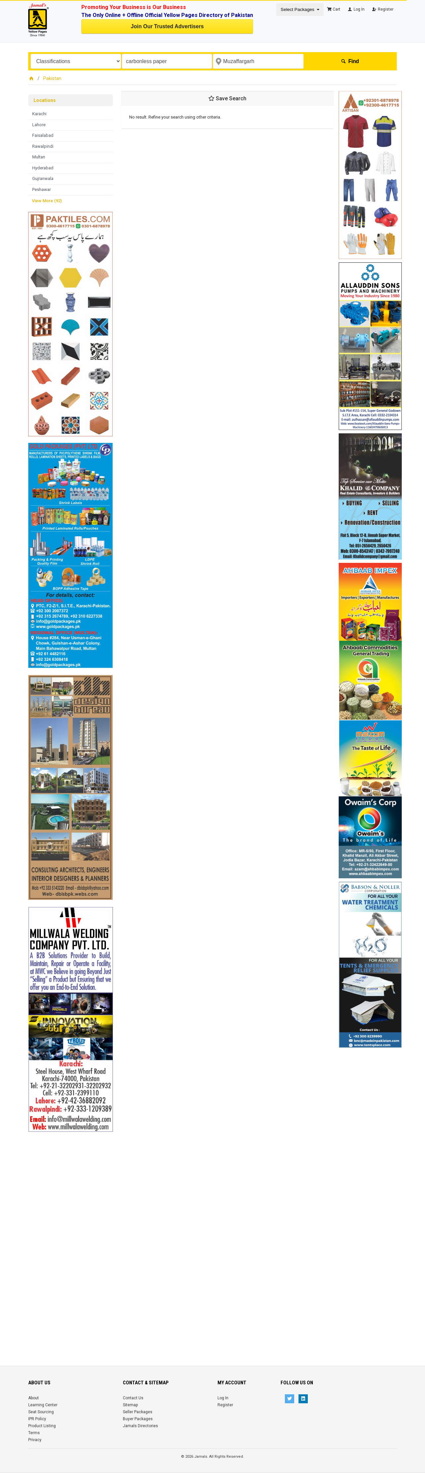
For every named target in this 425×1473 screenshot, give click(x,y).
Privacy (35, 1439)
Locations (45, 100)
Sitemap (130, 1405)
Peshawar (41, 189)
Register (382, 9)
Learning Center (42, 1405)
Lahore (38, 124)
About (33, 1398)
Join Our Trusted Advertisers (167, 26)
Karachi (39, 113)
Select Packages (298, 9)
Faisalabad (42, 135)
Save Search (227, 98)
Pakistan (52, 78)
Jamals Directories (140, 1426)
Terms (34, 1432)
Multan (38, 156)
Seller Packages (137, 1412)
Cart (333, 9)
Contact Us (133, 1398)
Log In (356, 9)
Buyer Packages (138, 1419)
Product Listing (42, 1426)
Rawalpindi (42, 146)
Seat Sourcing (41, 1412)
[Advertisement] (70, 1231)
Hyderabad (42, 167)
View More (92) (47, 200)
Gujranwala (42, 178)
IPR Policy (37, 1419)
